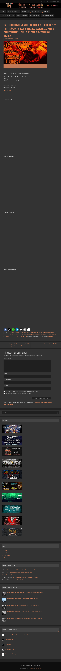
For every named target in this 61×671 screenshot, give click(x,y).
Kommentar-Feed (6, 555)
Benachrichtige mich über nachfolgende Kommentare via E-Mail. (21, 391)
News (16, 38)
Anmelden (4, 550)
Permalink (50, 336)
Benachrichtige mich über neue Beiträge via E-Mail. (18, 393)
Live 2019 (33, 334)
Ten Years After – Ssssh (17, 580)
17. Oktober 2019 (8, 38)
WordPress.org (5, 558)
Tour (16, 336)
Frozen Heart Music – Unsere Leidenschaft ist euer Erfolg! (19, 635)
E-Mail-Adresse (7, 379)
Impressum (43, 1)
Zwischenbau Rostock (22, 336)
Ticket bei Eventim (8, 90)
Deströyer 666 (23, 332)
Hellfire (40, 332)
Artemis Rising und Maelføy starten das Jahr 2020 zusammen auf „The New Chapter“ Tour (16, 345)
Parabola (31, 669)
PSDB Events (8, 644)
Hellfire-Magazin (46, 332)
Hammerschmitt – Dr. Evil (50, 344)
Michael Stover (5, 575)
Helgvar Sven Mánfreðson (32, 332)
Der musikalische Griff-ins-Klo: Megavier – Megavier (19, 572)
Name (5, 373)
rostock (45, 334)
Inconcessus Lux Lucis (18, 334)
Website (6, 385)
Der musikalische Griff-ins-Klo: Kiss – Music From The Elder (21, 570)
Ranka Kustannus (9, 649)
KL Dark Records (9, 639)
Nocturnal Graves (40, 334)
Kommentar (7, 358)
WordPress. (38, 669)
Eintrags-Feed (5, 553)
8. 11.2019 (12, 332)
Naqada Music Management (12, 654)
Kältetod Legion (27, 334)
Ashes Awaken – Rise (16, 575)
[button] (5, 329)
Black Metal (17, 332)
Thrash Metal (11, 336)
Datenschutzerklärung (53, 1)
